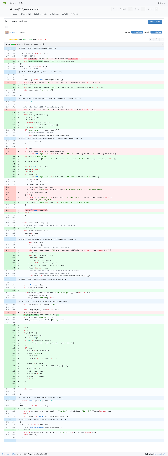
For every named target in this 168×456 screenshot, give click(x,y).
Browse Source (155, 22)
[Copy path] (43, 44)
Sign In (161, 3)
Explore (13, 3)
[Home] (4, 3)
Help (21, 3)
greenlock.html (30, 9)
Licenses (157, 454)
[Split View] (156, 39)
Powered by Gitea (9, 454)
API (164, 454)
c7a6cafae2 (137, 32)
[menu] (161, 39)
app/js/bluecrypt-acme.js (29, 44)
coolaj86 (17, 9)
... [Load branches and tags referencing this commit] (6, 27)
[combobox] (151, 39)
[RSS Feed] (114, 9)
